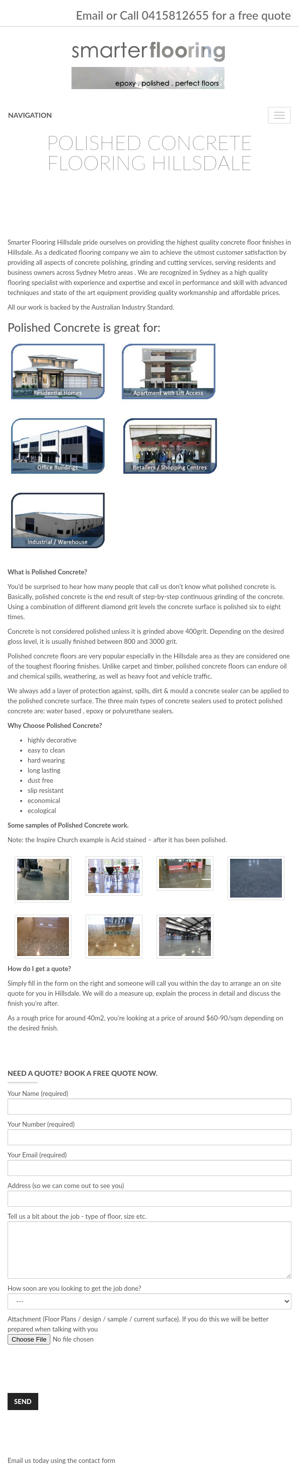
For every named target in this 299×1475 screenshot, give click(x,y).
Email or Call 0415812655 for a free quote (183, 15)
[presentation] (84, 1368)
